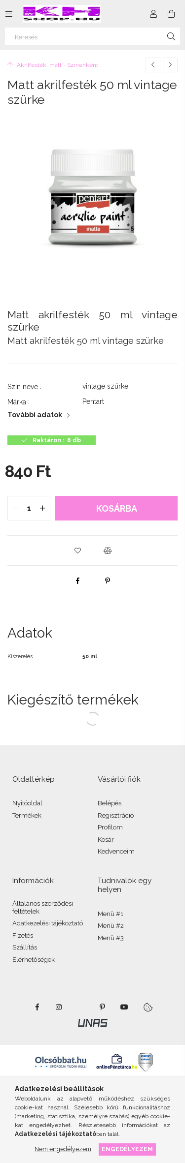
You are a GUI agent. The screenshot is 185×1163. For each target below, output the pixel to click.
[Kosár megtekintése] (171, 14)
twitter (81, 1007)
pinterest (102, 1007)
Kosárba (116, 508)
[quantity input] (29, 508)
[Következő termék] (170, 65)
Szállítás (24, 947)
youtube (124, 1007)
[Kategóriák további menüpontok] (9, 14)
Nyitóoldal (27, 803)
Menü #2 (111, 925)
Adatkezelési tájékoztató (47, 923)
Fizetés (22, 935)
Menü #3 (111, 938)
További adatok (34, 415)
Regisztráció (116, 815)
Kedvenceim (116, 851)
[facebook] (78, 580)
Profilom (110, 827)
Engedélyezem (127, 1149)
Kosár (106, 839)
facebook (37, 1007)
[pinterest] (107, 580)
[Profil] (153, 14)
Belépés (109, 803)
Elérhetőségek (33, 959)
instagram (59, 1007)
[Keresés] (92, 36)
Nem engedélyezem (63, 1149)
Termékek (26, 815)
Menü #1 (110, 914)
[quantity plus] (42, 508)
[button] (78, 550)
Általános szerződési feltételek (42, 907)
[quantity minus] (15, 508)
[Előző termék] (153, 65)
